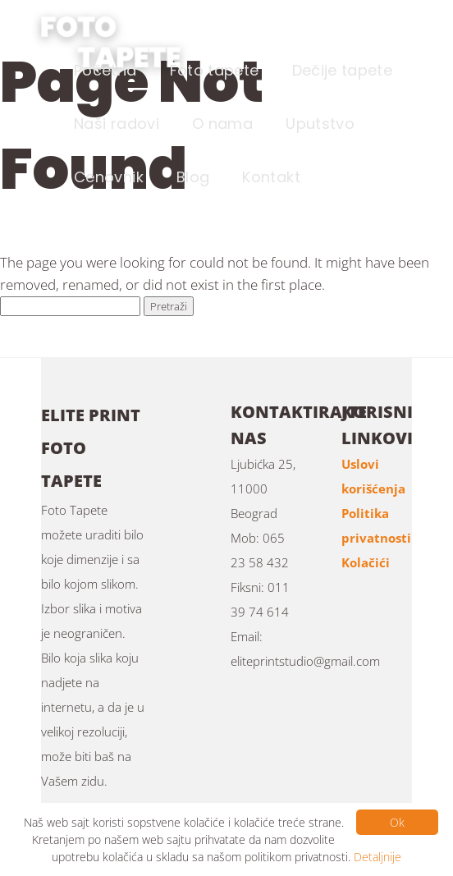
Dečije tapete (342, 70)
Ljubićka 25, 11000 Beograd (263, 488)
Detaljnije (377, 857)
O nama (222, 123)
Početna (105, 70)
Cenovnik (109, 177)
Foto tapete (214, 70)
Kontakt (271, 177)
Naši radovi (116, 123)
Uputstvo (320, 123)
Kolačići (365, 562)
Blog (192, 177)
